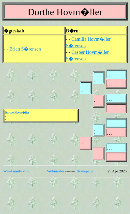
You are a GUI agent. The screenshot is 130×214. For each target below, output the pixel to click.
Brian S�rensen (25, 48)
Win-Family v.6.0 (16, 171)
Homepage (85, 171)
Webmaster (55, 171)
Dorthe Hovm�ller (17, 112)
